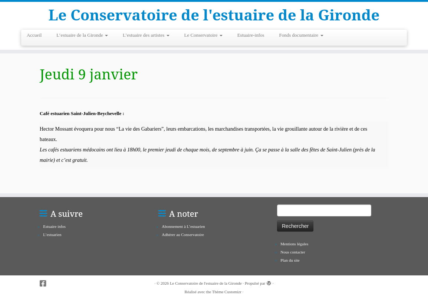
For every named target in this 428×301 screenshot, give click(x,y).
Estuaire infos (54, 226)
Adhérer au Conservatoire (183, 234)
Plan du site (289, 260)
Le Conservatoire (203, 35)
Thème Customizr (226, 291)
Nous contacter (292, 252)
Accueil (34, 35)
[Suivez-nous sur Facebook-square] (45, 284)
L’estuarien (52, 234)
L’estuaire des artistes (146, 35)
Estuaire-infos (250, 35)
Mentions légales (294, 244)
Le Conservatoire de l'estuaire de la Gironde (214, 15)
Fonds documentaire (301, 35)
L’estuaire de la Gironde (82, 35)
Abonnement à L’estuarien (183, 226)
